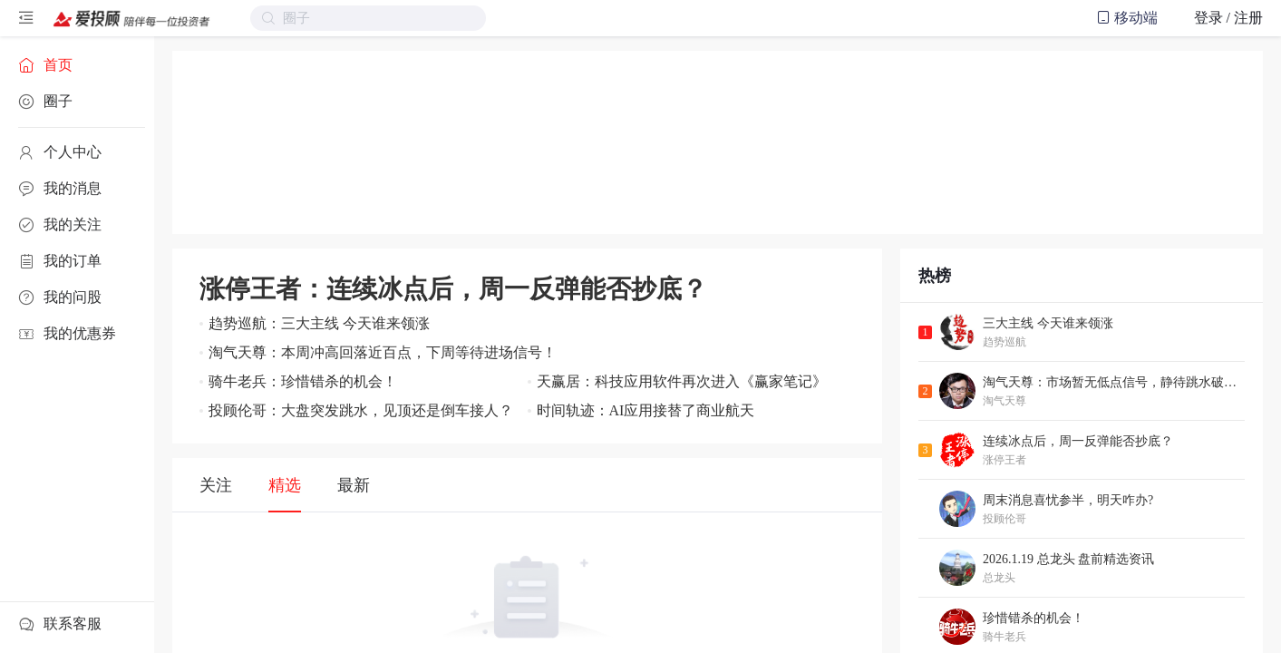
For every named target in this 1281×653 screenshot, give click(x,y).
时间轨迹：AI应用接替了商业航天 (646, 410)
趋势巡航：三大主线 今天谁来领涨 (319, 323)
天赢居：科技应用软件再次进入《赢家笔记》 (682, 381)
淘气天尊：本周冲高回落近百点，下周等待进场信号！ (383, 352)
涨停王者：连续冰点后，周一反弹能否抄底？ (453, 289)
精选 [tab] (284, 485)
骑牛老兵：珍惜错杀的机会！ (303, 381)
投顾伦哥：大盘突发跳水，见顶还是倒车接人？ (361, 410)
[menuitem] (77, 65)
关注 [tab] (215, 485)
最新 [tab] (353, 485)
